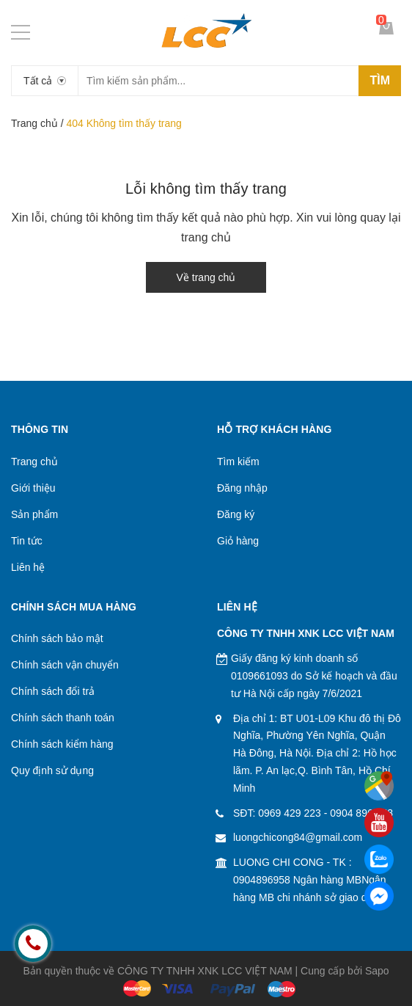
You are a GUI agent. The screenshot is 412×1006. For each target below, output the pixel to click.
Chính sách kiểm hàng (62, 744)
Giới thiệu (33, 488)
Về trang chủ (206, 277)
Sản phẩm (34, 514)
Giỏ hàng (238, 541)
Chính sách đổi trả (53, 691)
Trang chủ (34, 123)
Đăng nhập (242, 488)
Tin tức (27, 541)
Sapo (377, 971)
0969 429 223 (289, 813)
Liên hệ (28, 567)
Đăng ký (235, 514)
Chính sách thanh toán (62, 717)
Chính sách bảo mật (57, 638)
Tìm (379, 80)
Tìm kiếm (238, 461)
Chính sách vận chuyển (65, 665)
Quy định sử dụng (52, 770)
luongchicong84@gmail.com (297, 837)
